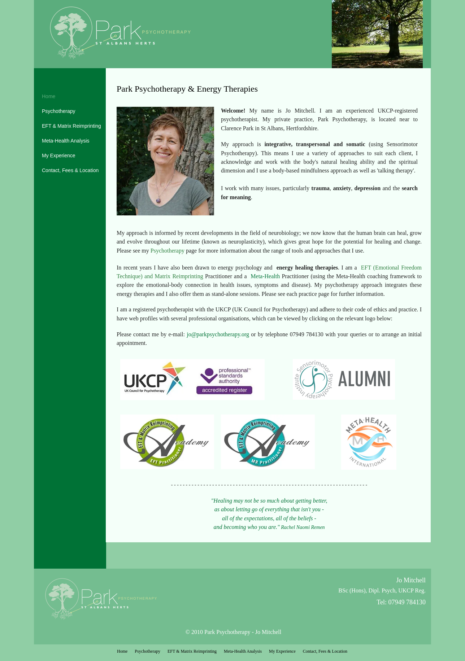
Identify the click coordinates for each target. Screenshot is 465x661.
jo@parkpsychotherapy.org (218, 334)
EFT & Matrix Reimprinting (71, 126)
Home (48, 96)
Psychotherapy (58, 111)
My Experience (58, 155)
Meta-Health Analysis (66, 141)
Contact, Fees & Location (70, 170)
